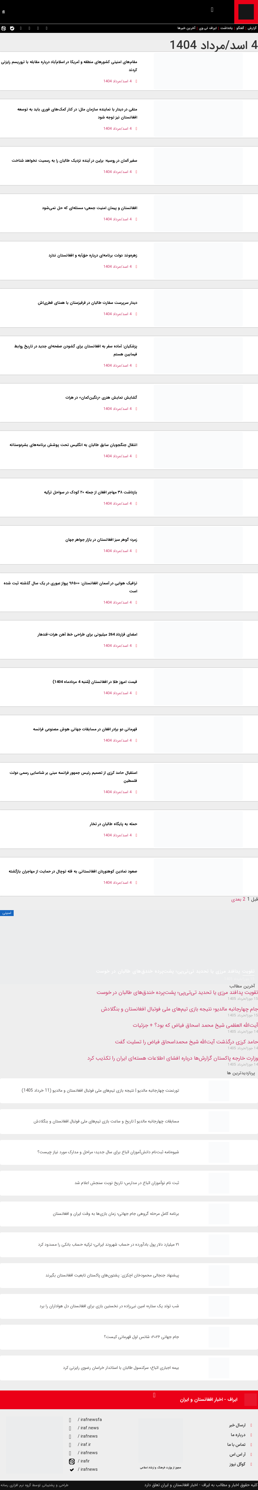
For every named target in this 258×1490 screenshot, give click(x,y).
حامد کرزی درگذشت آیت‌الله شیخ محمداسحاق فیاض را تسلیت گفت (186, 1042)
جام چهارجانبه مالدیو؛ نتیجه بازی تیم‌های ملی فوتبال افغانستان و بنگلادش (179, 1009)
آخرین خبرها (186, 28)
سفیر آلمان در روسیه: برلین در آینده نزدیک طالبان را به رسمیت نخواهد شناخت (74, 161)
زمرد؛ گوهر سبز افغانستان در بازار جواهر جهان (101, 540)
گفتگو (240, 28)
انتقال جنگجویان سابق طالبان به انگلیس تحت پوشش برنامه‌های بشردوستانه (73, 445)
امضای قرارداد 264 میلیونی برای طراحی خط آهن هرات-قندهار (87, 634)
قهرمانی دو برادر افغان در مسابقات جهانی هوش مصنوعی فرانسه (85, 729)
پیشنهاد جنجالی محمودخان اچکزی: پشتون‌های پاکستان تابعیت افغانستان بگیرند (112, 1275)
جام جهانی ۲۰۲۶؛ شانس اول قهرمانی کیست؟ (141, 1337)
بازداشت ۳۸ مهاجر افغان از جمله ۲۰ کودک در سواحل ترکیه (90, 492)
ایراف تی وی (208, 28)
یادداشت (226, 28)
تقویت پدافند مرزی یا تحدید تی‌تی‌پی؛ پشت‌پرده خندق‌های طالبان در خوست (177, 992)
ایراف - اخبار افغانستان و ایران (208, 1399)
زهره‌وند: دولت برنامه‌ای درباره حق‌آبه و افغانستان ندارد (93, 255)
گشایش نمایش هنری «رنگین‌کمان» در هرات (101, 397)
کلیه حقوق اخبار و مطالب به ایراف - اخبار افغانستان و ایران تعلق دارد (200, 1485)
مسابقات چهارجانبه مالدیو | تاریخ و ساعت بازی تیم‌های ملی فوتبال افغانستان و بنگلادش (106, 1121)
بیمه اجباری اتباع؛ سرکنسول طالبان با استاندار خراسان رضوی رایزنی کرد (121, 1368)
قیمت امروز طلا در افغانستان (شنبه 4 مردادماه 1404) (95, 682)
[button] (212, 10)
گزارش (252, 28)
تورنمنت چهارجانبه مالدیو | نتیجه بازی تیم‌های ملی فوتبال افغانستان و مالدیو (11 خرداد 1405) (100, 1091)
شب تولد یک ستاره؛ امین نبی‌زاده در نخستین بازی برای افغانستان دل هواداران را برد (109, 1306)
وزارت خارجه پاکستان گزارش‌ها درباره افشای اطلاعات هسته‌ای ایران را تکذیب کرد (172, 1058)
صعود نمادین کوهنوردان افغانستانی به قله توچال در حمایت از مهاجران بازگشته (73, 871)
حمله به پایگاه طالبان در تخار (113, 824)
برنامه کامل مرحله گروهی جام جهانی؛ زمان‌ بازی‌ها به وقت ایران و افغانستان (116, 1214)
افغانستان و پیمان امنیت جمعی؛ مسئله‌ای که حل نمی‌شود (89, 208)
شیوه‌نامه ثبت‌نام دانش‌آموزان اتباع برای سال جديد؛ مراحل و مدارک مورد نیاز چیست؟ (108, 1152)
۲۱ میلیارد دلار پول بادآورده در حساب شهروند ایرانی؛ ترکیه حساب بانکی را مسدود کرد (108, 1245)
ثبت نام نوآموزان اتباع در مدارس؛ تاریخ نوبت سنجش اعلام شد (127, 1183)
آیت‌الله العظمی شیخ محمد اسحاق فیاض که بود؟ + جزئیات (195, 1025)
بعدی (236, 899)
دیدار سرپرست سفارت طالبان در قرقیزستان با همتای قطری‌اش (87, 303)
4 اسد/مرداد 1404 (214, 45)
